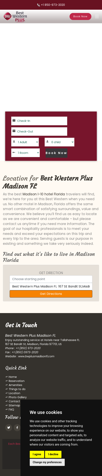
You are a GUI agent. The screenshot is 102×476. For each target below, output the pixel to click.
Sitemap (14, 405)
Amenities (15, 385)
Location (14, 393)
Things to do (17, 389)
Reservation (16, 381)
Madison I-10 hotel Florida (44, 194)
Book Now (80, 16)
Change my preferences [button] (47, 462)
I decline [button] (53, 454)
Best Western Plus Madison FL (48, 182)
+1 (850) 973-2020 (28, 348)
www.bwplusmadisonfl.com (36, 356)
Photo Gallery (17, 397)
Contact (14, 401)
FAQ (11, 409)
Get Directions (51, 294)
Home (12, 377)
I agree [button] (37, 454)
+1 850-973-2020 (53, 5)
